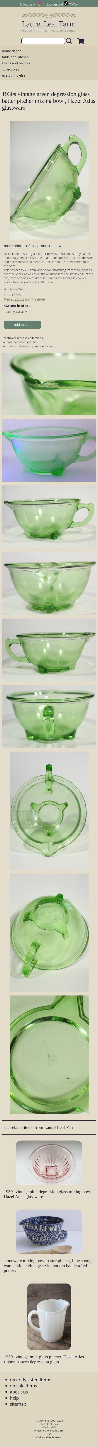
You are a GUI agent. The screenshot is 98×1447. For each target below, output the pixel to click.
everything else (13, 75)
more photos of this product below (32, 245)
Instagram (50, 4)
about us (19, 1392)
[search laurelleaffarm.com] (69, 41)
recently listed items (30, 1380)
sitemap (18, 1404)
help (14, 1398)
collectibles (10, 69)
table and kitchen (15, 57)
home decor (11, 51)
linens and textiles (16, 63)
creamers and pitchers (22, 342)
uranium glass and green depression (31, 346)
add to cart (22, 325)
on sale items (23, 1386)
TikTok (73, 4)
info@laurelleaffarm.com (49, 1437)
